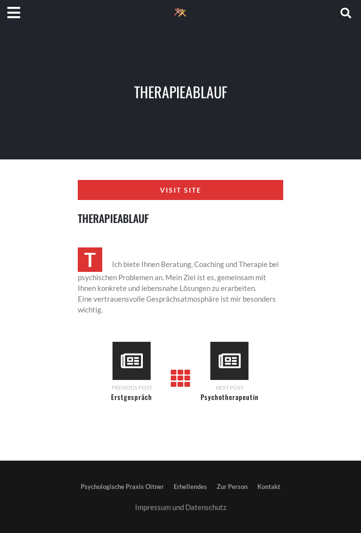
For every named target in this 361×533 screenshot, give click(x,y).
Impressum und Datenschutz (180, 507)
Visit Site (181, 190)
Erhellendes (190, 486)
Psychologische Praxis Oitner (122, 486)
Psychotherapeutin (230, 397)
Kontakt (268, 486)
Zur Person (232, 486)
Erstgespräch (131, 397)
